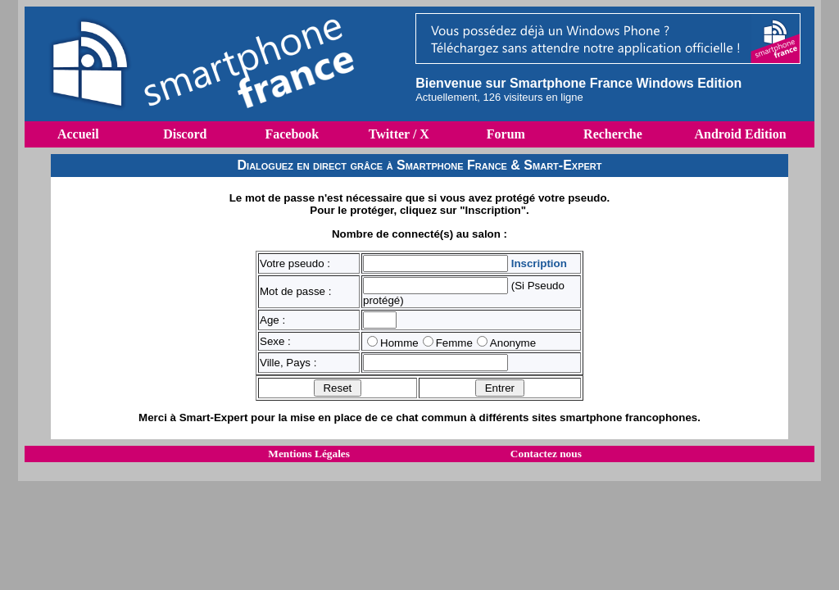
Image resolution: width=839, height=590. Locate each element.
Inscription (539, 263)
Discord (184, 134)
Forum (506, 134)
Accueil (78, 134)
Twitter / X (399, 134)
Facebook (292, 134)
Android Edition (740, 134)
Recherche (612, 134)
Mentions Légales (309, 453)
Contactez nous (546, 453)
